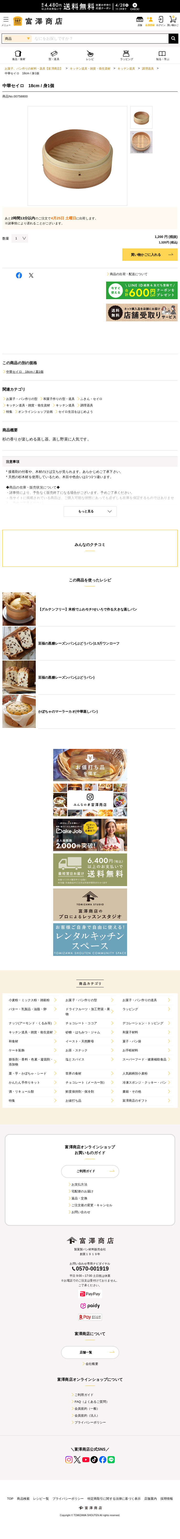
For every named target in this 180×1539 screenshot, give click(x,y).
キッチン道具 (126, 68)
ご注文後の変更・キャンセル (90, 1205)
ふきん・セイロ (89, 399)
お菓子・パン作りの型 (20, 399)
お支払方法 (77, 1184)
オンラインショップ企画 (33, 412)
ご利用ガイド (82, 1395)
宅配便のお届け (80, 1191)
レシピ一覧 (41, 1498)
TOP (10, 1498)
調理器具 (148, 68)
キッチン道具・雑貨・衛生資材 (90, 68)
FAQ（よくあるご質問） (90, 1401)
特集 (7, 412)
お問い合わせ (79, 1212)
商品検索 (23, 1498)
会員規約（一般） (85, 1408)
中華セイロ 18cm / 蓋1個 (22, 371)
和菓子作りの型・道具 (57, 399)
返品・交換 (77, 1198)
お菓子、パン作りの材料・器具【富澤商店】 (34, 68)
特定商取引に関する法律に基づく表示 (114, 1498)
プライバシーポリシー (88, 1422)
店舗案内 (150, 1498)
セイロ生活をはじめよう (74, 412)
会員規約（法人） (85, 1415)
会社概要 (90, 1364)
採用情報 (166, 1498)
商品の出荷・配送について (127, 274)
